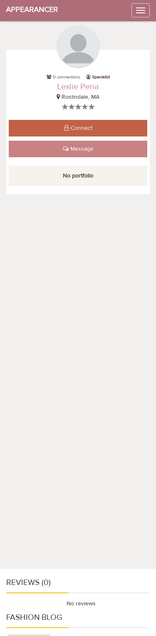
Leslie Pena (78, 86)
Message (78, 149)
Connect (78, 128)
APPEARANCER (32, 10)
